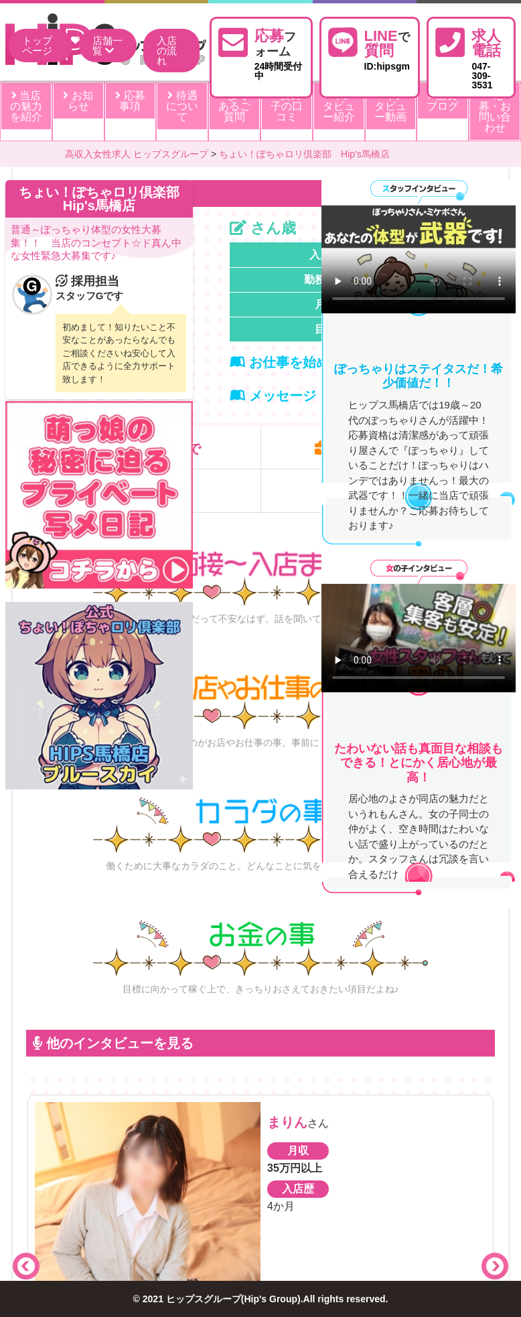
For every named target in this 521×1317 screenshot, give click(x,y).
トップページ (37, 45)
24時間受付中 (279, 52)
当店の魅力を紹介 (26, 106)
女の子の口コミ (287, 106)
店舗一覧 (107, 45)
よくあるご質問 (234, 106)
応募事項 (130, 101)
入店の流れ (167, 50)
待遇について (182, 106)
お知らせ (77, 101)
